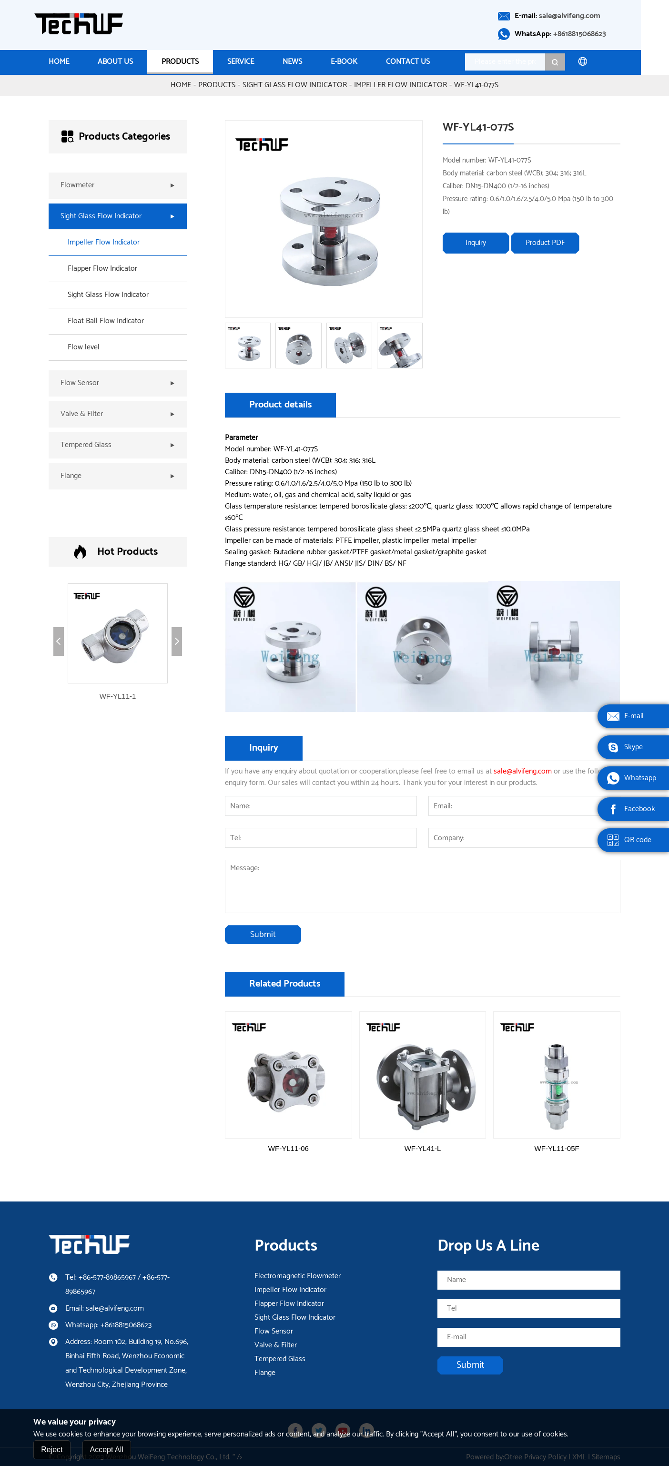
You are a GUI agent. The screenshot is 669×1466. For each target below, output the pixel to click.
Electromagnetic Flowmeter (297, 1275)
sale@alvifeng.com (584, 16)
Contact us (422, 61)
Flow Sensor (273, 1330)
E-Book (358, 61)
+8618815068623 (594, 34)
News (306, 61)
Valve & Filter (275, 1344)
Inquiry (476, 241)
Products (194, 61)
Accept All (106, 1450)
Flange (264, 1372)
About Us (129, 61)
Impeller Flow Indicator (400, 84)
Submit (263, 934)
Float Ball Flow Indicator (106, 320)
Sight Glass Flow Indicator (295, 84)
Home (73, 61)
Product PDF (545, 241)
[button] (58, 640)
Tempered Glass (279, 1358)
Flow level (84, 346)
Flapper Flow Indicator (102, 268)
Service (255, 61)
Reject (51, 1450)
